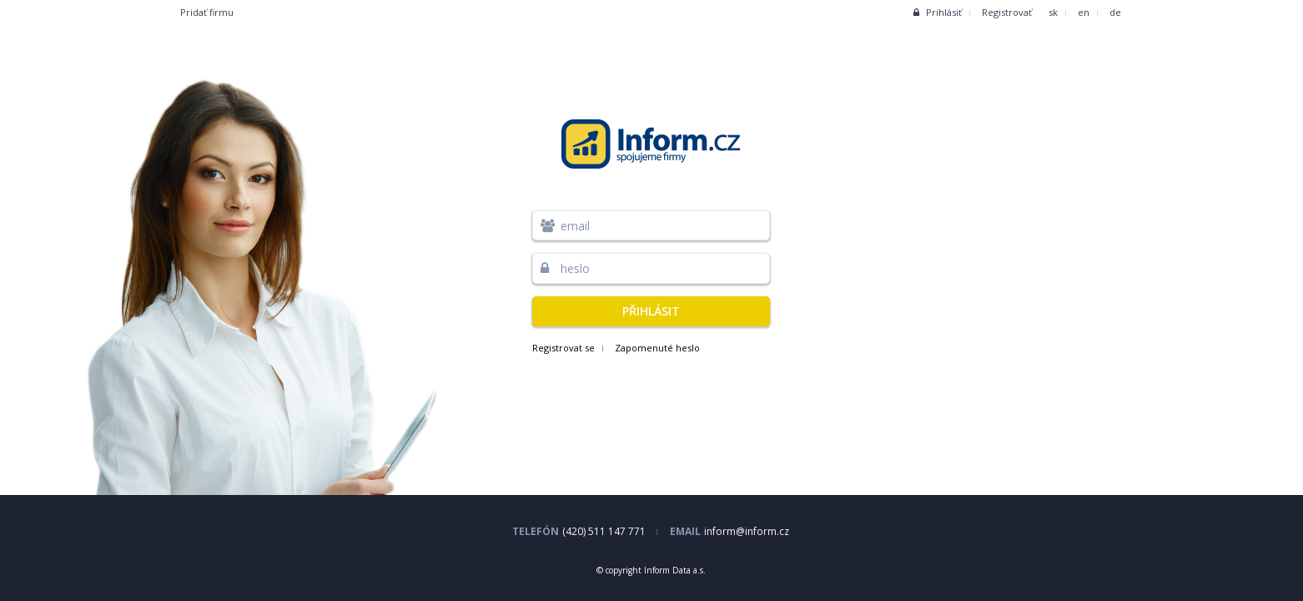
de (1115, 12)
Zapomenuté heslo (657, 347)
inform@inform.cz (746, 531)
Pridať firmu (207, 12)
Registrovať (1007, 12)
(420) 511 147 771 (604, 531)
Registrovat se (563, 347)
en (1083, 12)
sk (1053, 12)
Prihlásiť (937, 12)
